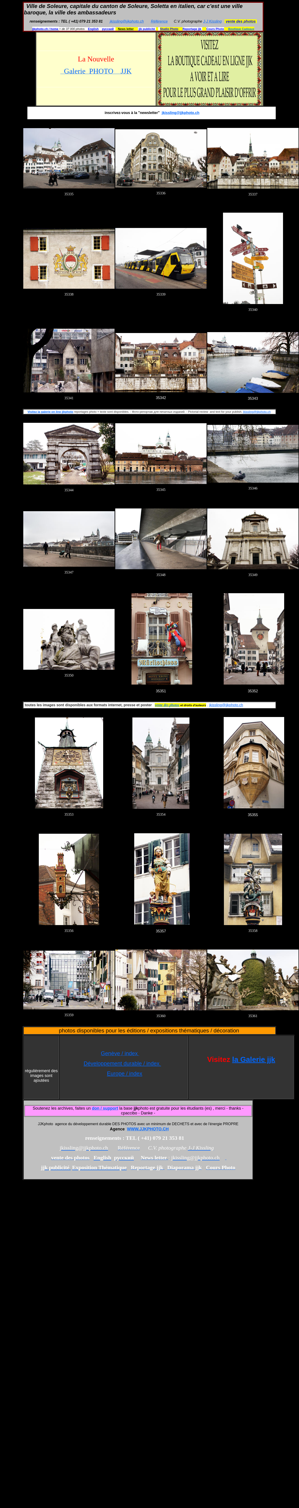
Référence (159, 21)
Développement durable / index (122, 1063)
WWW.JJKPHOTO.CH (148, 1129)
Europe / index (124, 1073)
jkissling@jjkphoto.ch (127, 21)
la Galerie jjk (253, 1059)
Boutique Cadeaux (241, 29)
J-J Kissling (212, 21)
